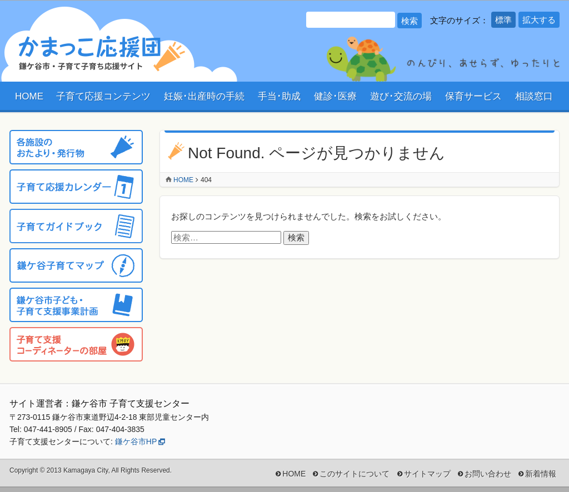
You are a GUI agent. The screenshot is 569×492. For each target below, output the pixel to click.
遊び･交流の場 (401, 96)
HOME (29, 96)
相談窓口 (534, 96)
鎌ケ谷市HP (136, 441)
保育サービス (473, 96)
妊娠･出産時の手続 (204, 96)
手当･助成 (279, 96)
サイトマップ (427, 473)
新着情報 (540, 473)
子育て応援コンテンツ (103, 96)
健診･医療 (335, 96)
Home (183, 180)
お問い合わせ (488, 473)
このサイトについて (355, 473)
